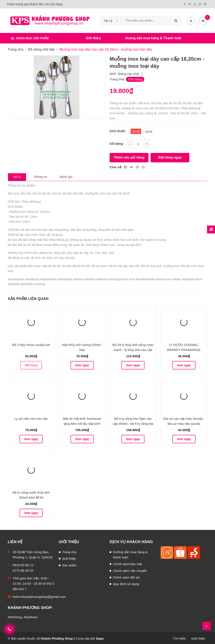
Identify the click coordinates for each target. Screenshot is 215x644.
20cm (136, 130)
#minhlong (15, 616)
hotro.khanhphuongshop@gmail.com (39, 596)
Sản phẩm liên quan (28, 298)
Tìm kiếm (179, 637)
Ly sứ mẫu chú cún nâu (31, 418)
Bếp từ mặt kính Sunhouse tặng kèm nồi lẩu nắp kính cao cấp (82, 423)
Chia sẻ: (116, 166)
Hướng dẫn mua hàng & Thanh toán (153, 37)
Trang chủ (69, 551)
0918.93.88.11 (23, 564)
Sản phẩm (69, 564)
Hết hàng (31, 364)
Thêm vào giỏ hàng (129, 156)
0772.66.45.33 (23, 569)
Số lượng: (117, 142)
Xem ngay (82, 364)
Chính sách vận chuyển (130, 570)
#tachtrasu (31, 616)
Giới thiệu (93, 37)
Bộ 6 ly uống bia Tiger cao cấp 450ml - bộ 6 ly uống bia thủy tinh (133, 423)
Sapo (100, 637)
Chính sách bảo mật (127, 563)
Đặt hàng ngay (169, 156)
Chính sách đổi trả (126, 576)
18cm (148, 130)
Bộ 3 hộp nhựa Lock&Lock (31, 344)
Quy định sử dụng (126, 583)
